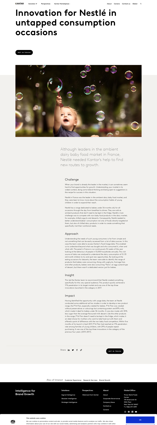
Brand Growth (104, 380)
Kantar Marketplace (61, 4)
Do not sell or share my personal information (140, 417)
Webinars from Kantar (90, 395)
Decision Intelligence (69, 399)
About (109, 4)
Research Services (90, 380)
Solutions (31, 4)
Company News (109, 402)
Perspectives (45, 4)
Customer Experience (73, 380)
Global (135, 4)
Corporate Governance (111, 399)
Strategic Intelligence (69, 402)
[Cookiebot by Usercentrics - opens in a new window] (13, 421)
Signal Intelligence (68, 395)
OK (140, 409)
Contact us (126, 4)
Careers (117, 4)
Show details (31, 421)
